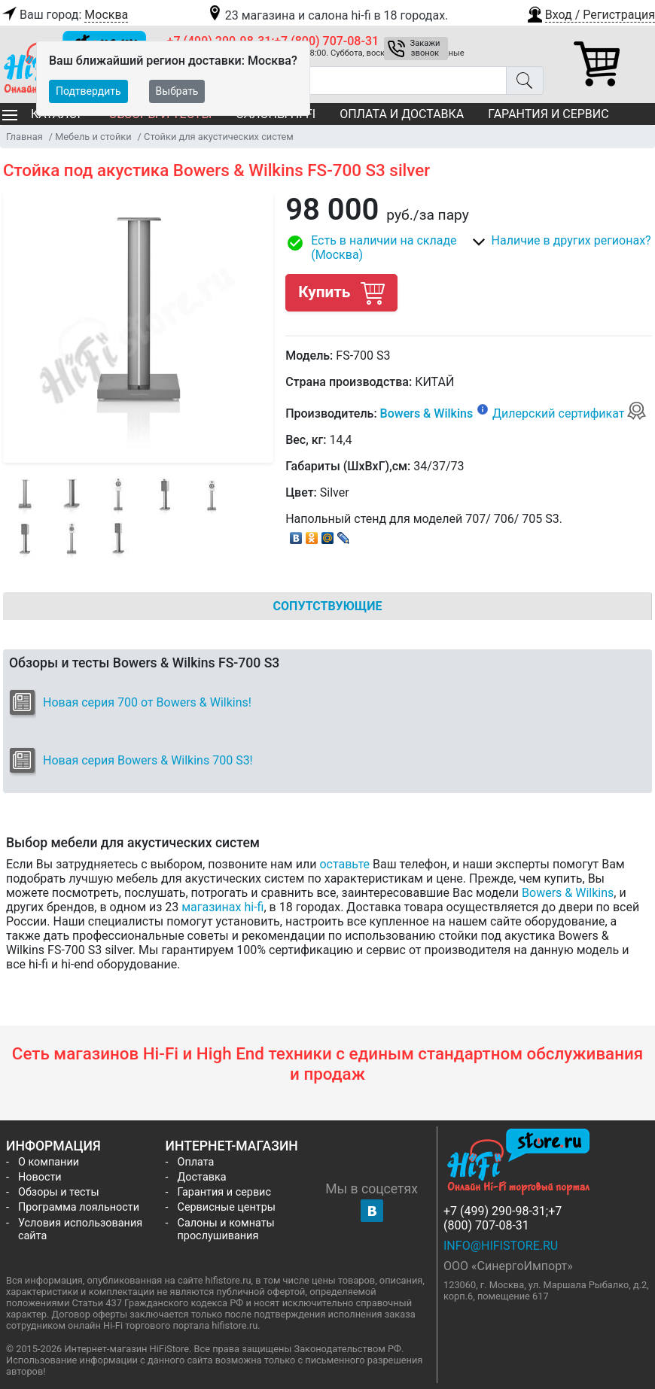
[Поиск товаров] (337, 80)
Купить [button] (341, 292)
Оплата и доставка (402, 114)
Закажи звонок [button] (425, 48)
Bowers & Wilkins (427, 413)
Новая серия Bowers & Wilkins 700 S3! (148, 760)
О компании (48, 1162)
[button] (590, 13)
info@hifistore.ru (500, 1246)
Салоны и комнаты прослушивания (226, 1229)
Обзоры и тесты (58, 1192)
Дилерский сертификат (569, 413)
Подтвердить (88, 91)
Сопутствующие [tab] (327, 606)
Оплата (196, 1162)
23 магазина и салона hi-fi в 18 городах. (327, 15)
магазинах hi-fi (222, 907)
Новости (40, 1177)
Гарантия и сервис (548, 114)
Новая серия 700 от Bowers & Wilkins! (147, 702)
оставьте (344, 864)
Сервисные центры (227, 1207)
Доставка (202, 1177)
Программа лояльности (78, 1207)
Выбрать (177, 91)
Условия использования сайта (80, 1229)
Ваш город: (64, 15)
